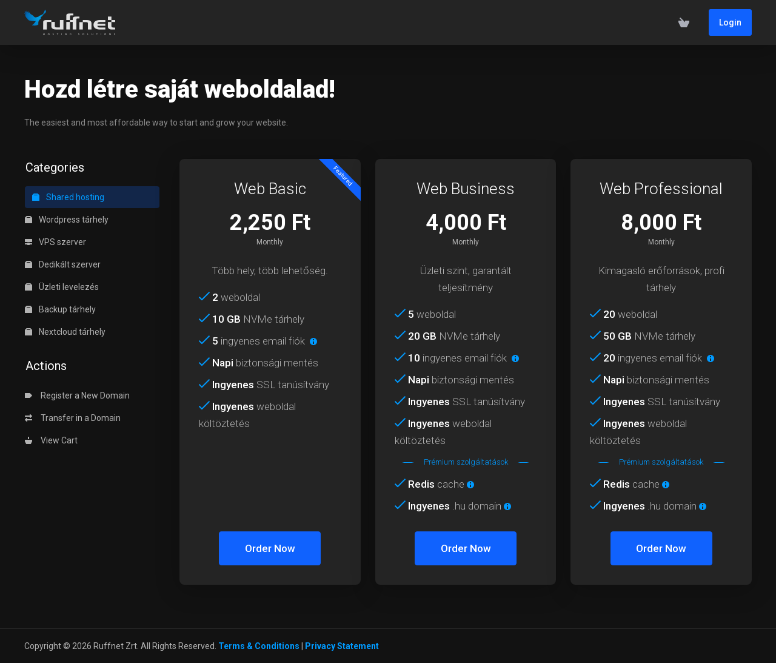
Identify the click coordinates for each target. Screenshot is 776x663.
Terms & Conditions (258, 646)
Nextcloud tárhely (65, 332)
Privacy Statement (342, 646)
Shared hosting (68, 197)
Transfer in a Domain (73, 418)
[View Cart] (684, 22)
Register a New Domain (77, 395)
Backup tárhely (60, 309)
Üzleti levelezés (62, 287)
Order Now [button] (270, 548)
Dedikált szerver (63, 264)
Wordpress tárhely (67, 219)
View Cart (51, 440)
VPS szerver (55, 242)
